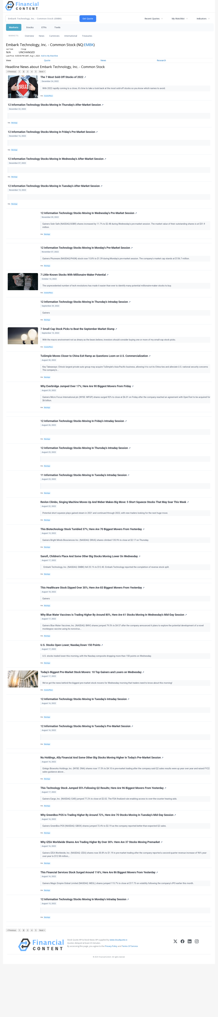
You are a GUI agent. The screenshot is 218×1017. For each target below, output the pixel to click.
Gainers (47, 326)
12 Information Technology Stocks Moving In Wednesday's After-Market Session (57, 163)
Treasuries (87, 35)
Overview (29, 35)
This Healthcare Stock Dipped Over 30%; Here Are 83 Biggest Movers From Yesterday (93, 619)
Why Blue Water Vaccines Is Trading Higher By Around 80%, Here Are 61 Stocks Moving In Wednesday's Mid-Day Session (114, 648)
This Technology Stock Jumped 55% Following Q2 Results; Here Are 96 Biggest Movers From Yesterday (104, 832)
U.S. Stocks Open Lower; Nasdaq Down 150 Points (72, 680)
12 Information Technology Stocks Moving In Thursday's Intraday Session (86, 315)
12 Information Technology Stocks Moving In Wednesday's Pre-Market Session (89, 220)
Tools (57, 27)
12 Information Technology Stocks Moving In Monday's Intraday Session (85, 950)
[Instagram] (197, 997)
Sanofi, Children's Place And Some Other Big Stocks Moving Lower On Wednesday (91, 585)
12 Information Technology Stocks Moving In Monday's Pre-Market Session (87, 258)
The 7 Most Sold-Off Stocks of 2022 (63, 77)
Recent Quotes (152, 18)
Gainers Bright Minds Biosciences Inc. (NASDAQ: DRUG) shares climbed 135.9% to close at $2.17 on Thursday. (96, 568)
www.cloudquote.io (118, 992)
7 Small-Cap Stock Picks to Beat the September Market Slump (79, 344)
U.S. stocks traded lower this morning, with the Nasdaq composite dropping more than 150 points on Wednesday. (98, 691)
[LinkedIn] (190, 997)
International (70, 35)
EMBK (89, 44)
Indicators (201, 18)
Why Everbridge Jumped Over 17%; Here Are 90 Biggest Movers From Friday (87, 404)
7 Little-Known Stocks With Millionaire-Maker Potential (75, 287)
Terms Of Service (130, 999)
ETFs (43, 27)
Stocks (30, 27)
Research (161, 60)
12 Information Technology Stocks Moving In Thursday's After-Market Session (56, 106)
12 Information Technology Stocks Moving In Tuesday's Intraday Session (85, 737)
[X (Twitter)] (175, 997)
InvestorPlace (49, 96)
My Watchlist (178, 18)
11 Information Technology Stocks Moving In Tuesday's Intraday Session (85, 499)
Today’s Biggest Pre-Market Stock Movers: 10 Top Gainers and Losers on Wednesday (93, 708)
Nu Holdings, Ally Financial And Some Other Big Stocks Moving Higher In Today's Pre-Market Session (102, 800)
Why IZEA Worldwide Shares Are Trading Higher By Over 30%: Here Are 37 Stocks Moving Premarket (102, 889)
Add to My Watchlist (49, 56)
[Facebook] (182, 997)
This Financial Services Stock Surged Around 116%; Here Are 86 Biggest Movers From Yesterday (99, 921)
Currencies (54, 35)
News (41, 35)
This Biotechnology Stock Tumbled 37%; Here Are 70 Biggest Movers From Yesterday (93, 556)
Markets (13, 27)
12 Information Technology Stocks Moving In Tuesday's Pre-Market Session (87, 766)
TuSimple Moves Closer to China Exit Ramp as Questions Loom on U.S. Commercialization (96, 373)
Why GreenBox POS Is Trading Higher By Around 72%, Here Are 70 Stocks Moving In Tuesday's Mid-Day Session (108, 860)
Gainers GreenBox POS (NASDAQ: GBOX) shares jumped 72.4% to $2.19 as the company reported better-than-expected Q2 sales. (105, 872)
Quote (47, 60)
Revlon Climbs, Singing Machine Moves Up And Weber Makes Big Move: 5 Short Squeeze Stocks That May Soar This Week (115, 528)
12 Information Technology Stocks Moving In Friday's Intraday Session (84, 442)
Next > (42, 71)
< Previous (11, 71)
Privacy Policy (111, 999)
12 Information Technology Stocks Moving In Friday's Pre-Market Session (53, 135)
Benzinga (15, 125)
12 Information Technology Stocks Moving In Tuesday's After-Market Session (55, 192)
